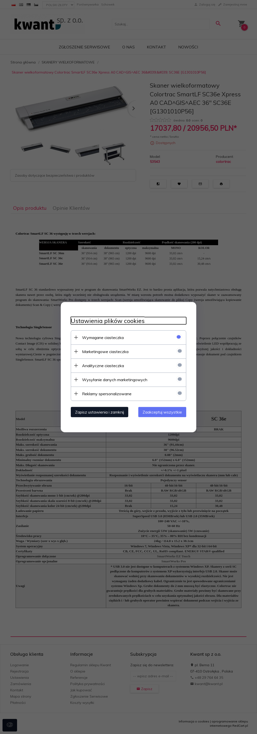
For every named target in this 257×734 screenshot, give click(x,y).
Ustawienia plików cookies (108, 320)
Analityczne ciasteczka (103, 365)
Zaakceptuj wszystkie (162, 411)
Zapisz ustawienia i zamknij (99, 411)
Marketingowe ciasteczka (105, 351)
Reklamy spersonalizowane (107, 393)
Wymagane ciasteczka (103, 337)
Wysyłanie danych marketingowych (114, 379)
